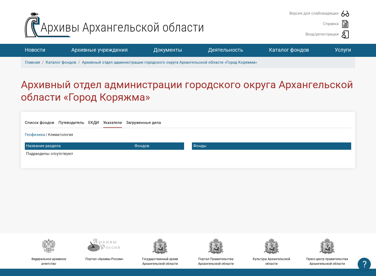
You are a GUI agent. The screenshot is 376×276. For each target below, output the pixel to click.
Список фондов (39, 122)
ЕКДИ (93, 122)
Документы (168, 50)
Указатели (112, 122)
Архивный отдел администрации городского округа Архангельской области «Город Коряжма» (169, 62)
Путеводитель (71, 122)
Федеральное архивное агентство (49, 251)
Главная (32, 62)
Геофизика (35, 134)
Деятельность (225, 50)
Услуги (343, 50)
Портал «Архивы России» (104, 249)
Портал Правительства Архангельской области (216, 251)
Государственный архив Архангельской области (160, 251)
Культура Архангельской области (271, 251)
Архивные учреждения (99, 50)
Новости (35, 50)
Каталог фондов (289, 50)
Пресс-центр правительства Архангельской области (327, 251)
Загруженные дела (143, 122)
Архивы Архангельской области (122, 27)
